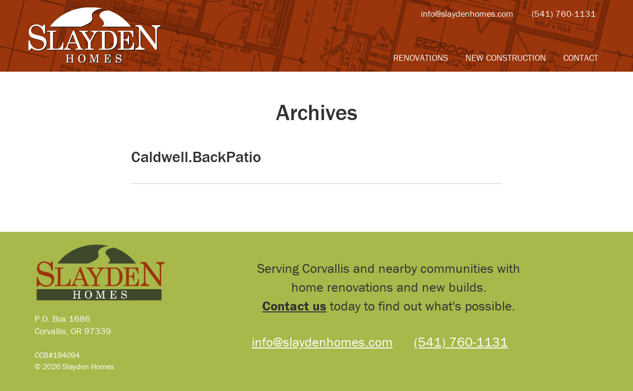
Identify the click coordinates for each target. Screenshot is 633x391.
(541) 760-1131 (564, 13)
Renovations (420, 57)
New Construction (505, 57)
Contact (580, 57)
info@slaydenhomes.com (467, 13)
